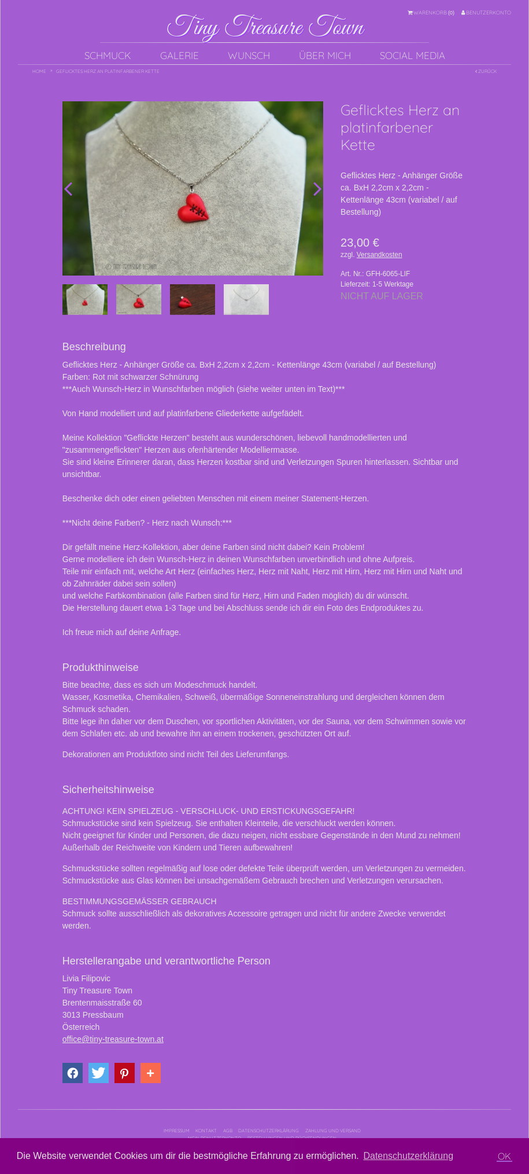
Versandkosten (379, 255)
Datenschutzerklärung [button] (408, 1156)
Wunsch (249, 55)
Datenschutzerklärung (268, 1130)
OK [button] (504, 1156)
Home (39, 71)
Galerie (179, 55)
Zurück (486, 71)
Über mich (325, 55)
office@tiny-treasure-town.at (113, 1039)
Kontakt (206, 1130)
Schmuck (107, 55)
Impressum (177, 1130)
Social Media (412, 55)
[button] (72, 1073)
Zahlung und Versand (333, 1130)
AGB (227, 1130)
